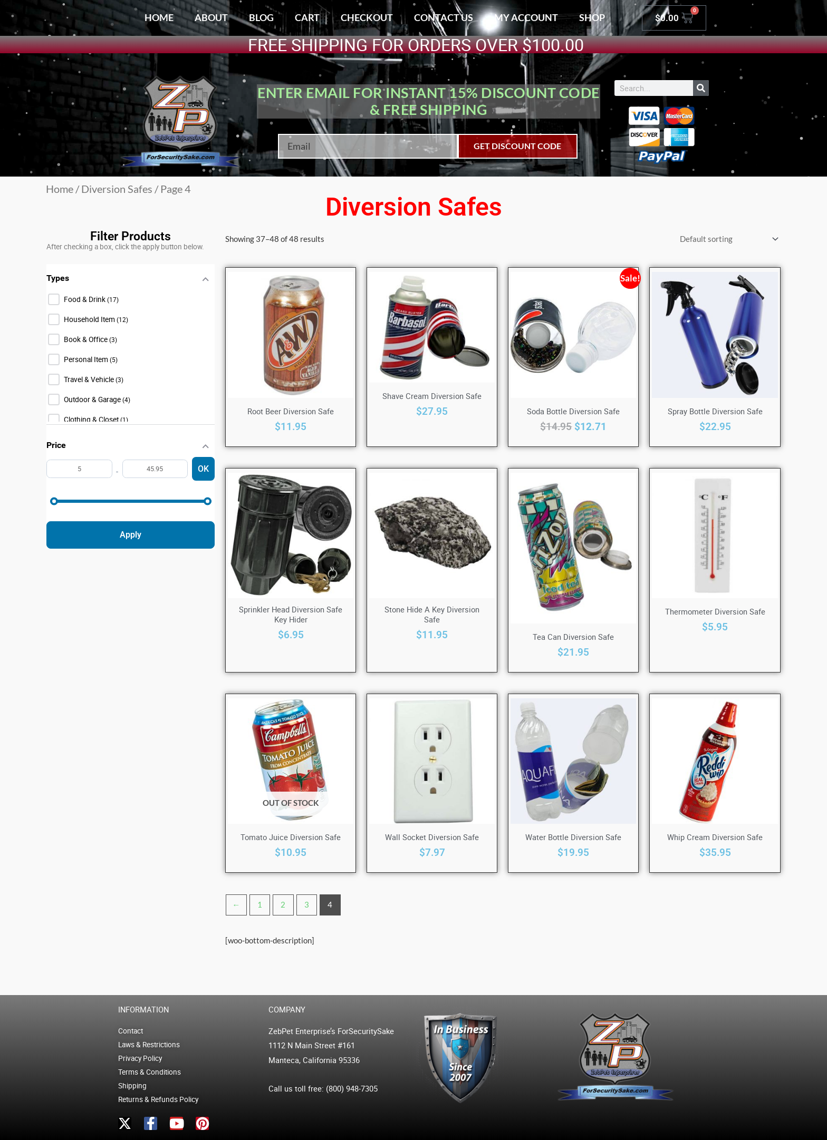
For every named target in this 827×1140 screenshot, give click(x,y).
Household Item (90, 319)
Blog (261, 17)
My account (526, 17)
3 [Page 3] (306, 904)
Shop (592, 17)
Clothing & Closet (92, 419)
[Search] (701, 88)
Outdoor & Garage (93, 399)
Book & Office (86, 339)
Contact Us (443, 17)
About (211, 17)
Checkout (367, 17)
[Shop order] (727, 239)
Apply (130, 535)
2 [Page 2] (283, 904)
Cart (307, 17)
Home (159, 17)
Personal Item (87, 359)
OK (203, 469)
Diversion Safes (116, 188)
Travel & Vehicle (90, 379)
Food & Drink (85, 299)
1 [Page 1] (259, 904)
